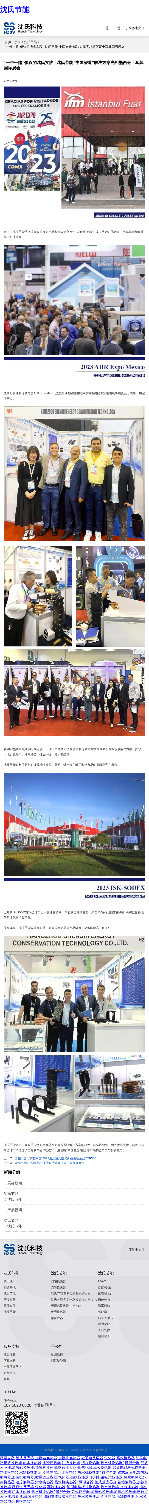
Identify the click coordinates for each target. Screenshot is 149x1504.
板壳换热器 (58, 1312)
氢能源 (102, 1312)
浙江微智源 (58, 1360)
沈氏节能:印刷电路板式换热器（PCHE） (78, 1299)
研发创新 (10, 1299)
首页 (8, 42)
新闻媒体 (10, 1305)
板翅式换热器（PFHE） (67, 1305)
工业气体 (104, 1330)
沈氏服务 (10, 1354)
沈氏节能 (14, 10)
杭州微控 (57, 1354)
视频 (7, 1379)
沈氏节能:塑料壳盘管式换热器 (71, 1293)
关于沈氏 (10, 1281)
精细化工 (104, 1336)
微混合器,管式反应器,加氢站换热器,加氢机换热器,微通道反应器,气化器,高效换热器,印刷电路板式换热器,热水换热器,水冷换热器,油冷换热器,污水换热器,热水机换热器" (74, 1467)
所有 (17, 42)
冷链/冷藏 (104, 1287)
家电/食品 (104, 1293)
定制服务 (10, 1373)
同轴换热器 (58, 1281)
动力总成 (104, 1324)
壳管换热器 (58, 1287)
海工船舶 (104, 1305)
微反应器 (57, 1318)
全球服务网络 (13, 1366)
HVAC (102, 1281)
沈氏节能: (74, 1197)
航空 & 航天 (105, 1318)
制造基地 (10, 1287)
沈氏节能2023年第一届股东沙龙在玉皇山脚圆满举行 (49, 1163)
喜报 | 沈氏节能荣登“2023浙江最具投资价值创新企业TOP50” (55, 1158)
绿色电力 (104, 1299)
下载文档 (10, 1360)
